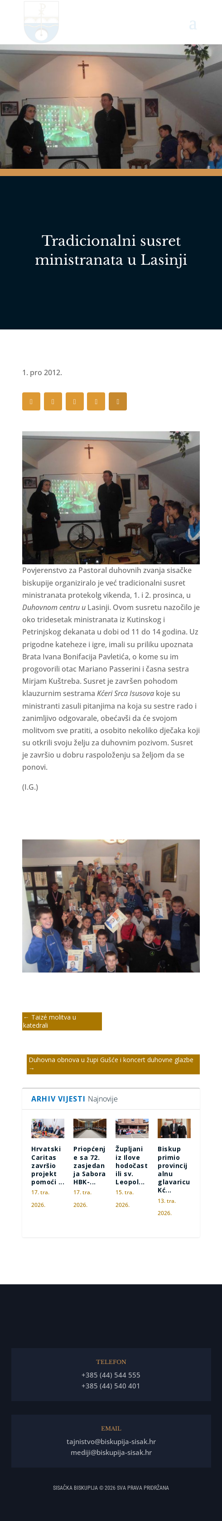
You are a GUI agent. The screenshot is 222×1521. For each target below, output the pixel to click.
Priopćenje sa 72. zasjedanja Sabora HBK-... (89, 1165)
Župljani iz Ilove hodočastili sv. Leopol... (132, 1165)
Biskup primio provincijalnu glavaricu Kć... (174, 1169)
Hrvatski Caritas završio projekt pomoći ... (47, 1165)
